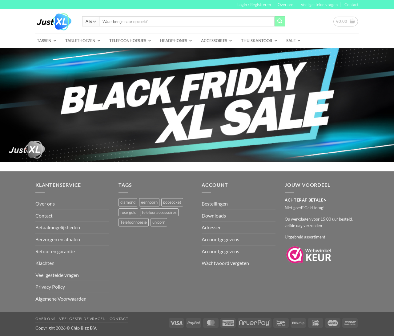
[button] (254, 5)
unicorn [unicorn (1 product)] (158, 222)
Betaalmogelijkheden (57, 227)
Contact (351, 4)
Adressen (212, 227)
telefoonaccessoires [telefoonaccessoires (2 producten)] (159, 212)
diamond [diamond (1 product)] (127, 202)
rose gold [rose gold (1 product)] (128, 212)
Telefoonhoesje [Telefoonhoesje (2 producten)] (133, 222)
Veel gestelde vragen (319, 4)
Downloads (214, 215)
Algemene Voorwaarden (60, 299)
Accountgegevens (220, 239)
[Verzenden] (280, 21)
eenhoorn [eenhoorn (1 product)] (149, 202)
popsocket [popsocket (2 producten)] (172, 202)
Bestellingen (215, 203)
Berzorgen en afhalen (57, 239)
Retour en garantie (55, 251)
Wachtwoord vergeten (225, 263)
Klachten (44, 263)
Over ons (286, 4)
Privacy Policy (50, 287)
